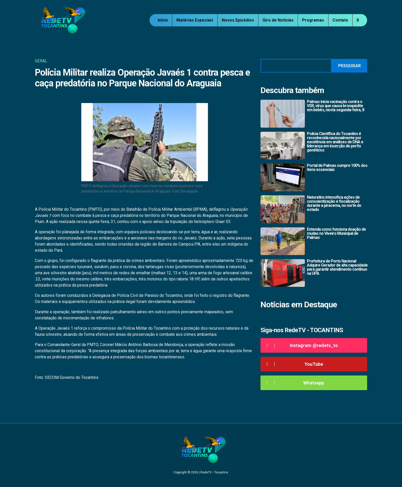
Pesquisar (349, 65)
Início (163, 20)
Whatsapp (294, 382)
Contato (340, 20)
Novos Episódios (238, 20)
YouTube (293, 364)
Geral (41, 60)
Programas (313, 20)
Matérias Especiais (194, 20)
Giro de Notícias (278, 20)
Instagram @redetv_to (301, 345)
